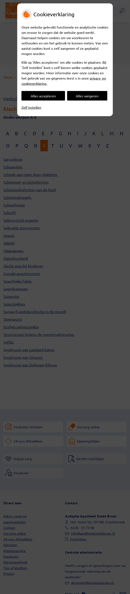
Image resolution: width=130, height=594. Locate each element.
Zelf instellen (31, 107)
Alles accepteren (43, 96)
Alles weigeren (87, 96)
